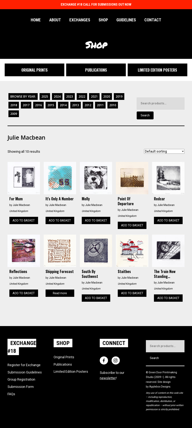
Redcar (159, 198)
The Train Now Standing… (165, 274)
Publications (63, 364)
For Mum (16, 198)
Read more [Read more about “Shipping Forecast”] (60, 293)
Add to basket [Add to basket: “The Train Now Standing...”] (168, 298)
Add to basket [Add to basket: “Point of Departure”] (132, 225)
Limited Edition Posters (71, 371)
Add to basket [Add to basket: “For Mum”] (24, 220)
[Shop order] (164, 151)
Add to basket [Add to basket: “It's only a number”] (60, 220)
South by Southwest (90, 274)
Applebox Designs (159, 386)
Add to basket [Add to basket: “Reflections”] (24, 293)
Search (145, 115)
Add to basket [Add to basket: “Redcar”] (168, 220)
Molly (86, 198)
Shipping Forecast (60, 271)
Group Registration (21, 379)
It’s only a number (60, 198)
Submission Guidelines (25, 372)
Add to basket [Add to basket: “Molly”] (96, 220)
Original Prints (64, 357)
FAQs (11, 394)
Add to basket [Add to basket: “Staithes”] (132, 293)
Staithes (124, 271)
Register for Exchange (24, 365)
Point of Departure (126, 201)
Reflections (18, 271)
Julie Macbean (21, 205)
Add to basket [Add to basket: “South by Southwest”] (96, 298)
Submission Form (21, 387)
